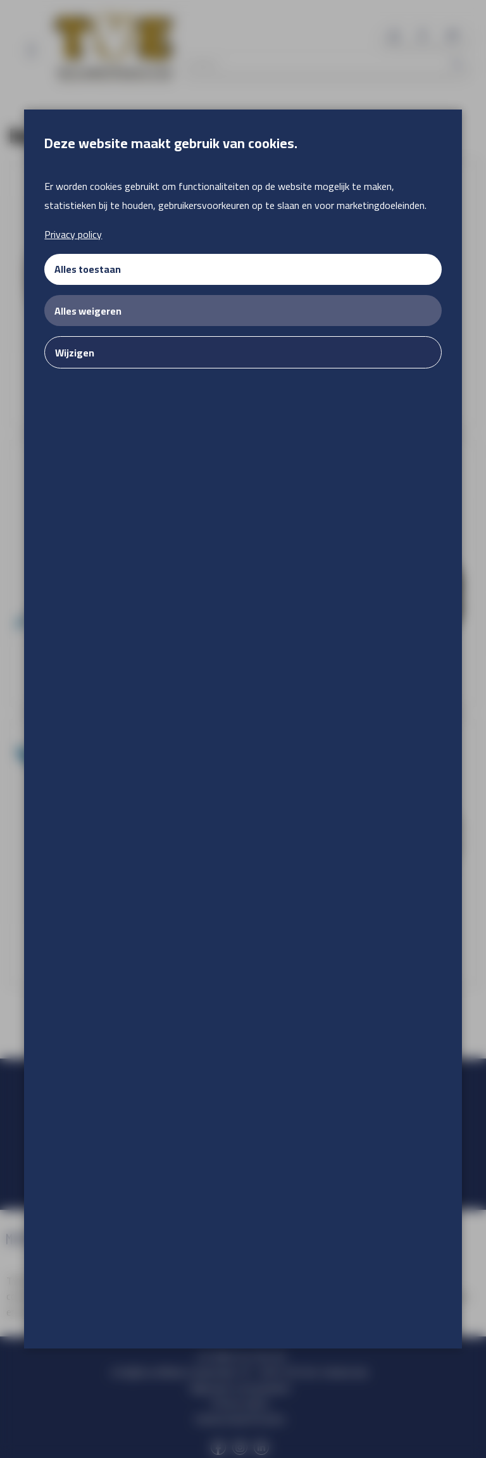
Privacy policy (73, 234)
